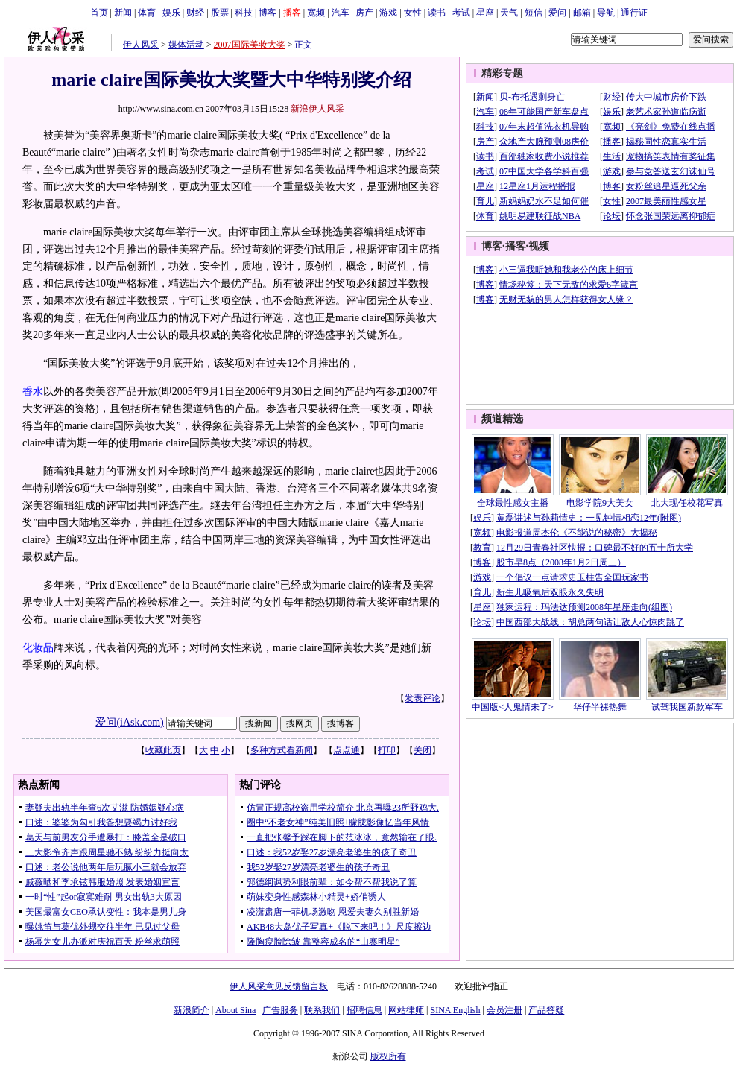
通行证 (634, 12)
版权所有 (388, 1056)
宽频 (316, 12)
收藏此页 (163, 750)
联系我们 (322, 1010)
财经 (195, 12)
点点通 (346, 750)
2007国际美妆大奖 (249, 44)
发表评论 (422, 698)
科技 (244, 12)
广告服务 (280, 1010)
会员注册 (504, 1010)
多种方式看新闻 (281, 750)
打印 (387, 750)
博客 (267, 12)
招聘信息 (364, 1010)
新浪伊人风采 (317, 109)
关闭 (422, 750)
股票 (220, 12)
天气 (509, 12)
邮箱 (582, 12)
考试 (461, 12)
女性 (413, 12)
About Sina (235, 1010)
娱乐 (171, 12)
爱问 (557, 12)
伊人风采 (141, 44)
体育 (147, 12)
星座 (485, 12)
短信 (533, 12)
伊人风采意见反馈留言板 (279, 986)
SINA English (455, 1010)
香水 (32, 391)
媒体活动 (186, 44)
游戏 (388, 12)
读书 (437, 12)
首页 (99, 12)
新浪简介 (191, 1010)
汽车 (340, 12)
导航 (606, 12)
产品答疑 (546, 1010)
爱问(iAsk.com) (129, 722)
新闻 (123, 12)
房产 (364, 12)
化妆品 (38, 647)
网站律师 (406, 1010)
